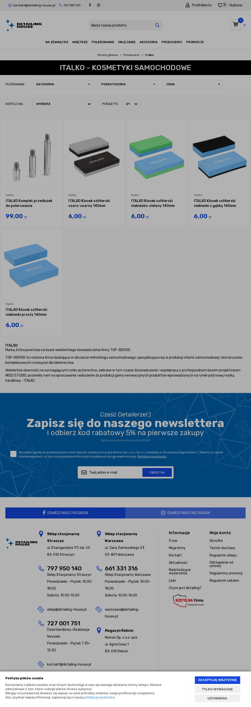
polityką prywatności (99, 697)
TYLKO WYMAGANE (217, 689)
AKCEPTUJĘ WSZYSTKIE (217, 680)
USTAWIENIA (217, 698)
